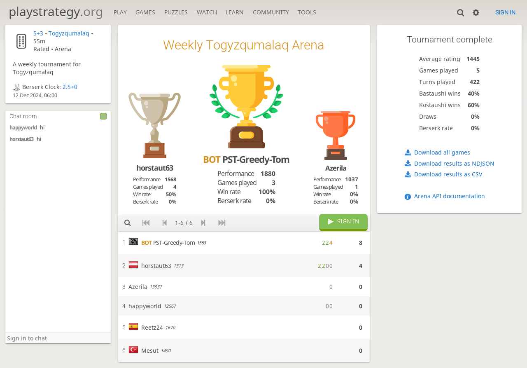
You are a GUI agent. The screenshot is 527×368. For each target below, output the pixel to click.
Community (271, 12)
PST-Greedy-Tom (246, 159)
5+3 (38, 33)
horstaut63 (21, 139)
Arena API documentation (449, 196)
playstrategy (56, 11)
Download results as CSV (448, 174)
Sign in (505, 12)
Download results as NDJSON (454, 163)
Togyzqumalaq (69, 33)
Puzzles (176, 12)
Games (145, 12)
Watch (207, 12)
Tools (307, 12)
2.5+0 (70, 87)
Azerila (335, 168)
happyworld (23, 127)
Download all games (442, 152)
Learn (235, 12)
